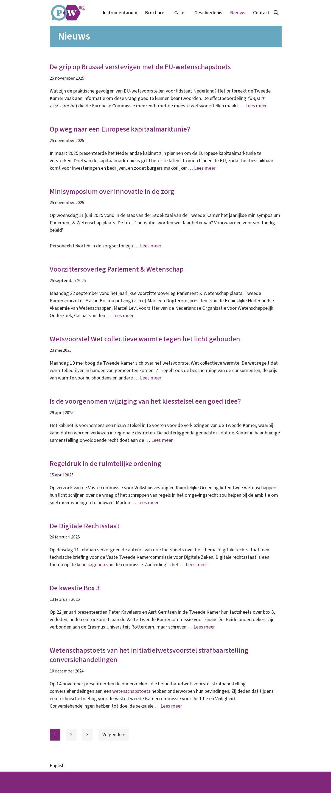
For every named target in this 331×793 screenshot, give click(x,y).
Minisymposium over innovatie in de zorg (112, 191)
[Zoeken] (276, 12)
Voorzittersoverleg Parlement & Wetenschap (117, 269)
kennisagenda (91, 564)
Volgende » (113, 734)
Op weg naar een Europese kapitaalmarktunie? (120, 129)
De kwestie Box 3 (75, 588)
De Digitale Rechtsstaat (85, 526)
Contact (261, 12)
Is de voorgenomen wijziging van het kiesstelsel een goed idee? (145, 401)
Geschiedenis (208, 12)
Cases (180, 12)
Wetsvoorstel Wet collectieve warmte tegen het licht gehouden (145, 339)
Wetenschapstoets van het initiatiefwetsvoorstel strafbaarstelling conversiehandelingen (149, 655)
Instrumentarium (120, 12)
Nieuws (237, 12)
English (57, 765)
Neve (55, 778)
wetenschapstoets (131, 691)
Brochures (156, 12)
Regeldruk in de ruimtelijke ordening (105, 464)
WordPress (61, 786)
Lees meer (256, 105)
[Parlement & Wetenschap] (71, 13)
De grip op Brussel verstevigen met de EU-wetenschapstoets (140, 67)
